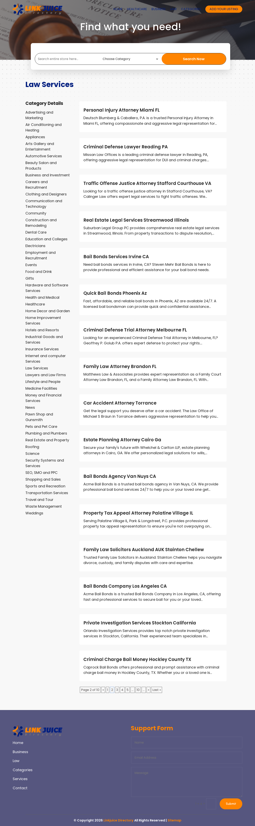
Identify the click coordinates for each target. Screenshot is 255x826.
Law (173, 9)
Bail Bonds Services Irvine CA (116, 257)
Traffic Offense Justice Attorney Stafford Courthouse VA (147, 183)
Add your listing (224, 9)
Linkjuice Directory (118, 820)
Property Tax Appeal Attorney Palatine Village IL (138, 513)
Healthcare (137, 9)
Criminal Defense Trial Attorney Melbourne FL (135, 330)
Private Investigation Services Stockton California (139, 623)
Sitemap (174, 820)
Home (118, 9)
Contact (20, 787)
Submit (230, 804)
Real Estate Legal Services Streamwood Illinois (136, 220)
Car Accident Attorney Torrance (119, 403)
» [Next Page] (148, 690)
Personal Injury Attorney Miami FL (121, 110)
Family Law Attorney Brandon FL (119, 366)
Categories (191, 9)
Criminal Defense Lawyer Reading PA (125, 147)
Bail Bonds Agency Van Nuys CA (119, 476)
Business (158, 9)
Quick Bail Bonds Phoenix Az (115, 293)
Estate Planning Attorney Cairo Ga (122, 440)
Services (20, 778)
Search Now (194, 58)
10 (138, 690)
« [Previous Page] (103, 690)
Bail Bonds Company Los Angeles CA (125, 586)
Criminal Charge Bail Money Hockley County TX (137, 659)
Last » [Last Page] (156, 690)
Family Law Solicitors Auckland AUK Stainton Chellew (143, 550)
